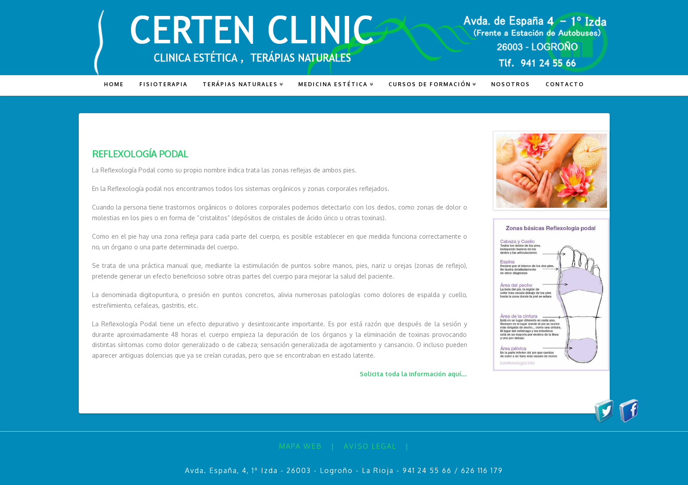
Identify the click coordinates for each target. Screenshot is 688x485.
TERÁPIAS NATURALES (240, 84)
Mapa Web (300, 446)
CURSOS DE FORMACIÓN (429, 84)
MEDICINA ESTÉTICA (333, 84)
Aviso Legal (370, 446)
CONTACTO (565, 84)
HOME (114, 84)
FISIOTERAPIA (163, 84)
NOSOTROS (510, 84)
